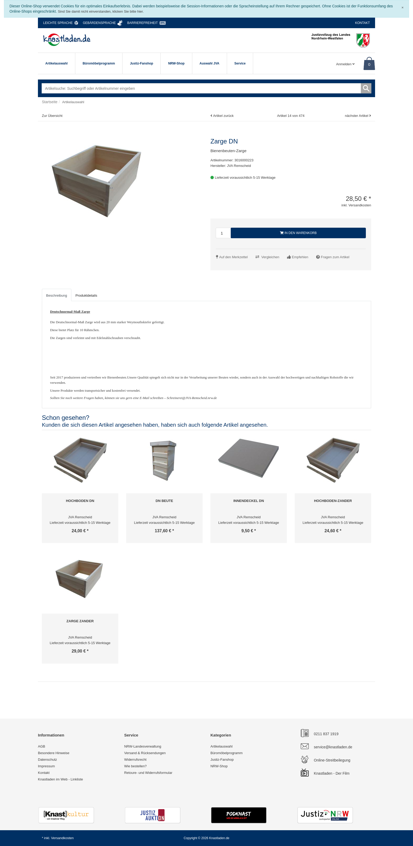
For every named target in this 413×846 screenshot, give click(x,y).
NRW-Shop (176, 63)
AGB (41, 746)
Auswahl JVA (209, 63)
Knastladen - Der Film (332, 773)
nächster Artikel (357, 116)
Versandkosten (62, 838)
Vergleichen (270, 257)
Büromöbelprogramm (99, 63)
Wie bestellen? (135, 766)
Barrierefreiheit (142, 23)
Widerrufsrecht (135, 760)
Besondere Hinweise (53, 753)
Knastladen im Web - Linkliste (60, 779)
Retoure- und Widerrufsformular (148, 773)
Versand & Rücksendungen (145, 753)
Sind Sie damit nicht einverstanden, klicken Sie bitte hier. (101, 11)
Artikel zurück (223, 116)
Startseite (49, 102)
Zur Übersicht (52, 116)
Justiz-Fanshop (141, 63)
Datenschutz (47, 760)
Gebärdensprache (99, 23)
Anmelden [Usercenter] (345, 64)
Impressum (46, 766)
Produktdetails (86, 295)
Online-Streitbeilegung (332, 760)
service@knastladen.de (333, 747)
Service (240, 63)
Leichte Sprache (58, 23)
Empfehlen (300, 257)
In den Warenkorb (298, 233)
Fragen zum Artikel (335, 257)
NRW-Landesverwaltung (142, 746)
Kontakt (362, 23)
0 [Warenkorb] (369, 64)
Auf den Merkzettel (233, 257)
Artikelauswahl (56, 63)
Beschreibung (56, 295)
